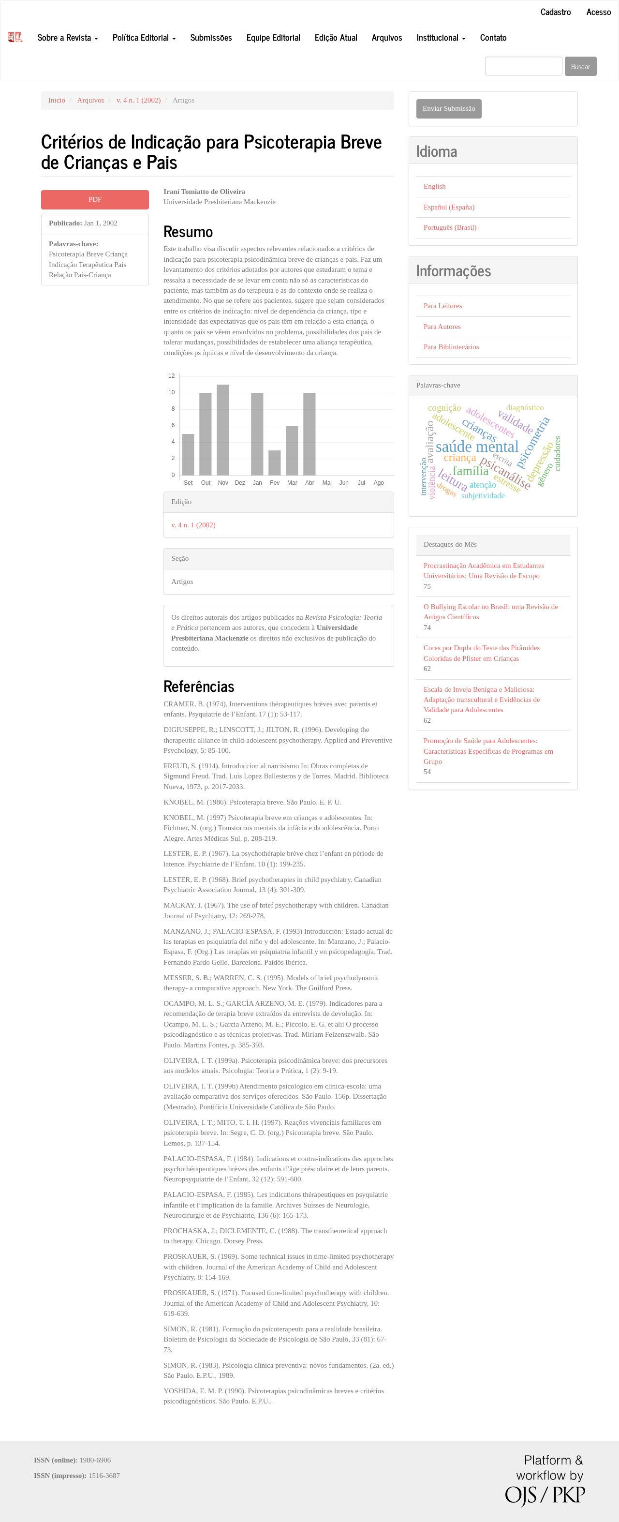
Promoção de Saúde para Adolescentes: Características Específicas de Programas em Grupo (488, 751)
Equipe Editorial (273, 37)
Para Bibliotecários (451, 347)
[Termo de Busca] (523, 66)
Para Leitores (443, 306)
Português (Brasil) (450, 227)
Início (56, 100)
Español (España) (449, 207)
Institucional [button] (441, 37)
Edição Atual (336, 37)
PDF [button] (95, 199)
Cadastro (556, 11)
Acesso (599, 11)
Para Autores (442, 326)
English (435, 186)
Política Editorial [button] (144, 37)
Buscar (580, 66)
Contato (493, 37)
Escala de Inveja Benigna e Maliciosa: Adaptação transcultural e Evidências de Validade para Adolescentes (482, 700)
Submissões (211, 37)
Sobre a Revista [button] (68, 37)
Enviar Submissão (449, 108)
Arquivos (387, 37)
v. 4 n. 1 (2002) (139, 100)
